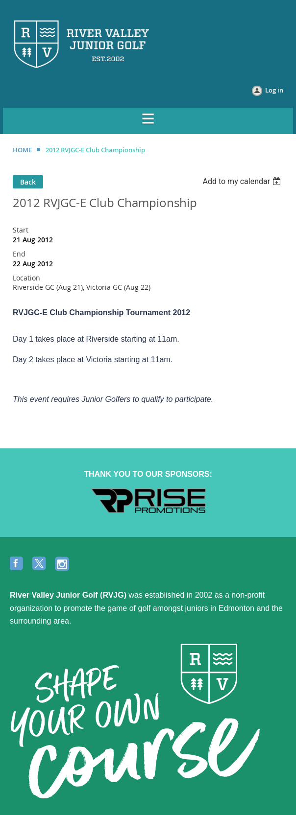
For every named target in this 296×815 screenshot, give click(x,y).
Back (28, 181)
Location (26, 277)
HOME (22, 149)
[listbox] (242, 181)
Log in (274, 90)
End (19, 253)
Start (20, 229)
